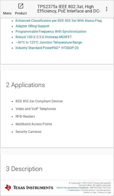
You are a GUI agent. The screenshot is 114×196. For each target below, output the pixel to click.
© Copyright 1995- (81, 183)
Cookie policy (103, 190)
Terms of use (89, 192)
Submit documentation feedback (72, 187)
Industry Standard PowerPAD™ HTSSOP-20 (47, 48)
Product (21, 13)
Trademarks (74, 190)
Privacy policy (88, 190)
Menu (7, 13)
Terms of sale (104, 192)
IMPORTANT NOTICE (100, 187)
